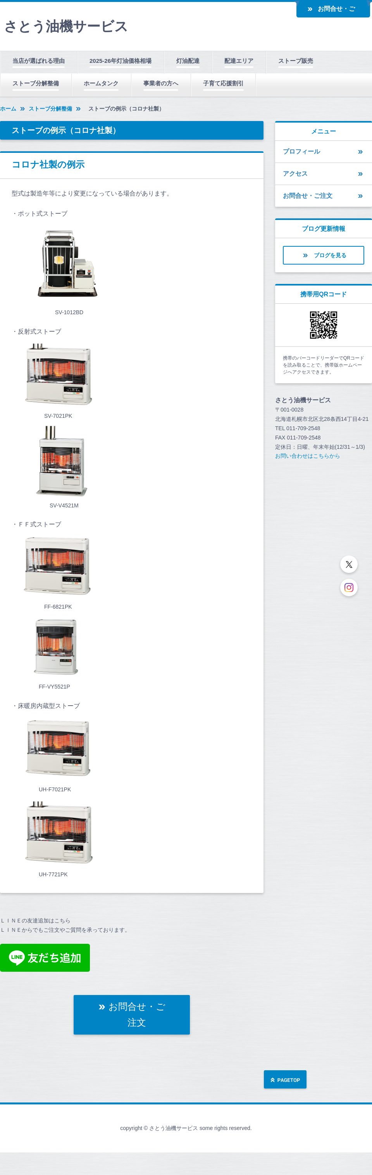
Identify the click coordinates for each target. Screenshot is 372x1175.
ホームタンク (101, 83)
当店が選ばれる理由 (38, 60)
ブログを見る (330, 255)
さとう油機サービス (66, 26)
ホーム (8, 109)
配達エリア (238, 60)
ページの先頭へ (285, 1080)
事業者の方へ (160, 83)
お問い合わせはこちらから (307, 456)
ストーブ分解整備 (35, 83)
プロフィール (301, 151)
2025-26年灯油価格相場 (121, 60)
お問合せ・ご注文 (336, 11)
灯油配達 (188, 60)
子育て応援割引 (223, 83)
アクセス (295, 173)
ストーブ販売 (295, 60)
